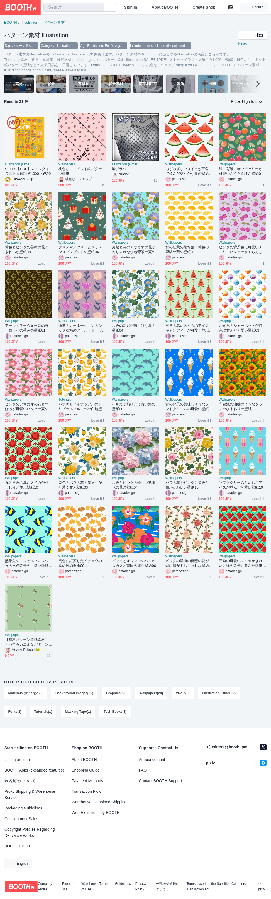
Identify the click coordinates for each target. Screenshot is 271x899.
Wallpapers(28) (151, 693)
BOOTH (10, 22)
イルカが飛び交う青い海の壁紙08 (134, 406)
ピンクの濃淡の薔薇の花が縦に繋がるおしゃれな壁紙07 (188, 563)
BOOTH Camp (17, 846)
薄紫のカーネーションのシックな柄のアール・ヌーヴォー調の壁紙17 (80, 328)
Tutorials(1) (43, 712)
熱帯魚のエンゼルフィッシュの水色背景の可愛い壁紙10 (28, 563)
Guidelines (123, 884)
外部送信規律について (167, 886)
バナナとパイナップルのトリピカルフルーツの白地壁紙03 (80, 406)
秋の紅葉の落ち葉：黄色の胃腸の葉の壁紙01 (187, 249)
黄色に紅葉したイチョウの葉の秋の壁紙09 (80, 563)
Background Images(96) (74, 693)
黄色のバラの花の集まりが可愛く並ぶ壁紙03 (80, 484)
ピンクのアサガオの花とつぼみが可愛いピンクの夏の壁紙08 (27, 406)
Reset (242, 43)
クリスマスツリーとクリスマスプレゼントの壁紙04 (80, 249)
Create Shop (203, 7)
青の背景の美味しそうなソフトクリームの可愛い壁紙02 (188, 406)
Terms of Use (68, 886)
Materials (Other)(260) (25, 693)
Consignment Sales (21, 818)
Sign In (130, 7)
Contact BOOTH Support (160, 781)
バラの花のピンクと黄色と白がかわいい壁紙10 (187, 484)
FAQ (143, 770)
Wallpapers (66, 164)
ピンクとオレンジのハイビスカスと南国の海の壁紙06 (134, 563)
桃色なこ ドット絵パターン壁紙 (80, 171)
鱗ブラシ (119, 169)
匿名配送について (20, 781)
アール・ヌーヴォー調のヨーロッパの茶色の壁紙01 (27, 327)
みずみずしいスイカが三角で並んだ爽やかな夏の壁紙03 (188, 171)
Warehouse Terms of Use (94, 886)
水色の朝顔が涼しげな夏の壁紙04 (134, 327)
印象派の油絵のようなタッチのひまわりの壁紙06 (241, 406)
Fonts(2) (14, 712)
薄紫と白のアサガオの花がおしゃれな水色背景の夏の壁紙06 (134, 249)
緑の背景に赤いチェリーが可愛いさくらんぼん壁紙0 (241, 171)
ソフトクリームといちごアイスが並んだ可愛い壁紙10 (241, 484)
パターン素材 (54, 22)
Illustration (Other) (18, 164)
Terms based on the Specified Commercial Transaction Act (217, 886)
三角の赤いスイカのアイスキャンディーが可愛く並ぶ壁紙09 (187, 328)
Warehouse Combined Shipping (99, 802)
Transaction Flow (86, 791)
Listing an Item (17, 759)
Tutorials (64, 399)
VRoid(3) (182, 693)
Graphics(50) (116, 693)
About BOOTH (165, 7)
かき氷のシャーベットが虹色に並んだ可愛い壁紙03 (241, 327)
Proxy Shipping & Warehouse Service (29, 794)
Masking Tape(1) (78, 712)
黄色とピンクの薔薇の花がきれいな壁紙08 (27, 249)
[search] (99, 7)
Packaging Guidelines (23, 808)
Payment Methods (87, 781)
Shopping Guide (85, 770)
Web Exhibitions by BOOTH (95, 812)
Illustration (30, 22)
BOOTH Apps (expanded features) (34, 770)
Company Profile (45, 886)
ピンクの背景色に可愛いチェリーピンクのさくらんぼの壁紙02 (241, 249)
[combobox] (73, 7)
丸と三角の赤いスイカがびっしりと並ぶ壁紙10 (27, 484)
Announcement (152, 759)
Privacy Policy (140, 886)
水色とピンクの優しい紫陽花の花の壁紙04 (134, 484)
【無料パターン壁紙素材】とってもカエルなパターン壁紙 (27, 642)
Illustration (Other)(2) (219, 693)
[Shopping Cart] (230, 7)
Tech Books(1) (115, 712)
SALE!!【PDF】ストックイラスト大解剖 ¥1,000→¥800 (28, 171)
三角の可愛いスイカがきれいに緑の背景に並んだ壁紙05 (242, 563)
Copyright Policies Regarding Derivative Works (29, 832)
